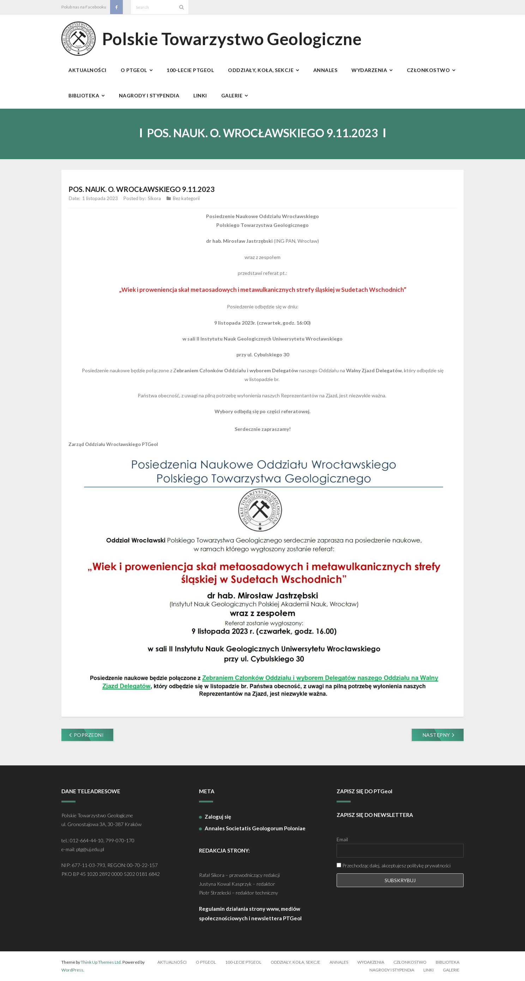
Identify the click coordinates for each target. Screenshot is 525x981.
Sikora (154, 198)
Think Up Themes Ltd (101, 962)
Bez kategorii (186, 198)
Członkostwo (410, 962)
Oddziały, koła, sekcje (295, 962)
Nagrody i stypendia (391, 970)
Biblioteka (447, 962)
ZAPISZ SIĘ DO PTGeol (364, 791)
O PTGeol (206, 962)
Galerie (451, 970)
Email (342, 839)
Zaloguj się (218, 816)
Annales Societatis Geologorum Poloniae (255, 828)
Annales (339, 962)
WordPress (72, 970)
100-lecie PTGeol (243, 962)
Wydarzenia (370, 962)
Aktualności (172, 962)
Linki (428, 970)
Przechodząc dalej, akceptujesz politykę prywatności (394, 865)
